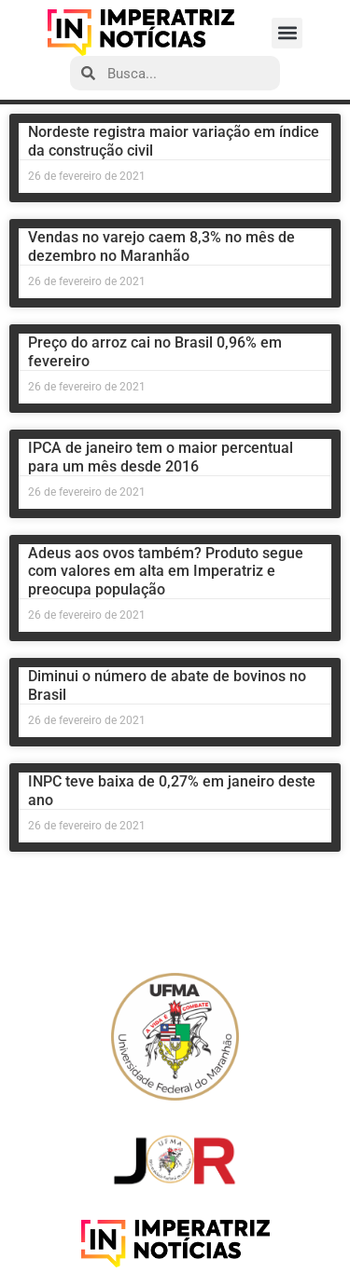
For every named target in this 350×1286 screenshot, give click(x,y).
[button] (287, 33)
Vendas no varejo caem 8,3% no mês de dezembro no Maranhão (161, 246)
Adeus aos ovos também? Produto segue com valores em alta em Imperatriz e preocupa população (165, 570)
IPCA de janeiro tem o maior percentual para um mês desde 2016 (160, 456)
